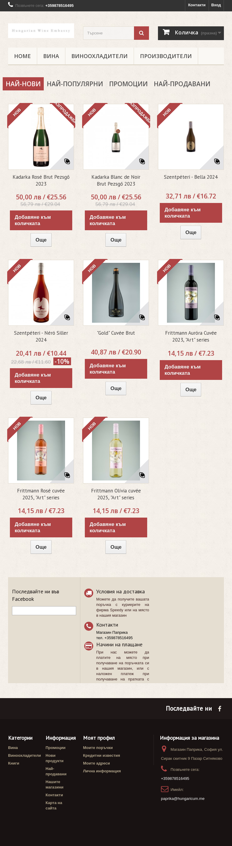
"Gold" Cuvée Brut (116, 333)
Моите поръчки (98, 747)
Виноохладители (99, 56)
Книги (13, 763)
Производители (166, 56)
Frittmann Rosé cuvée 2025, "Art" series (41, 494)
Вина (51, 56)
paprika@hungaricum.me (182, 798)
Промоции (128, 84)
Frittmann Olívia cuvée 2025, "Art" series (116, 494)
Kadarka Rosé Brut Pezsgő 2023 (41, 180)
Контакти (197, 5)
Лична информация (102, 771)
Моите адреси (96, 763)
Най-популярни (75, 84)
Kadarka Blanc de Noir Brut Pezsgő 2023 (115, 180)
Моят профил (99, 737)
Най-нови (23, 84)
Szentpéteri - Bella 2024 (191, 177)
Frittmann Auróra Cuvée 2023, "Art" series (191, 336)
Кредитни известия (101, 755)
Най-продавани (182, 84)
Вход (216, 5)
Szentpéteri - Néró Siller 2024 (41, 336)
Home (22, 56)
